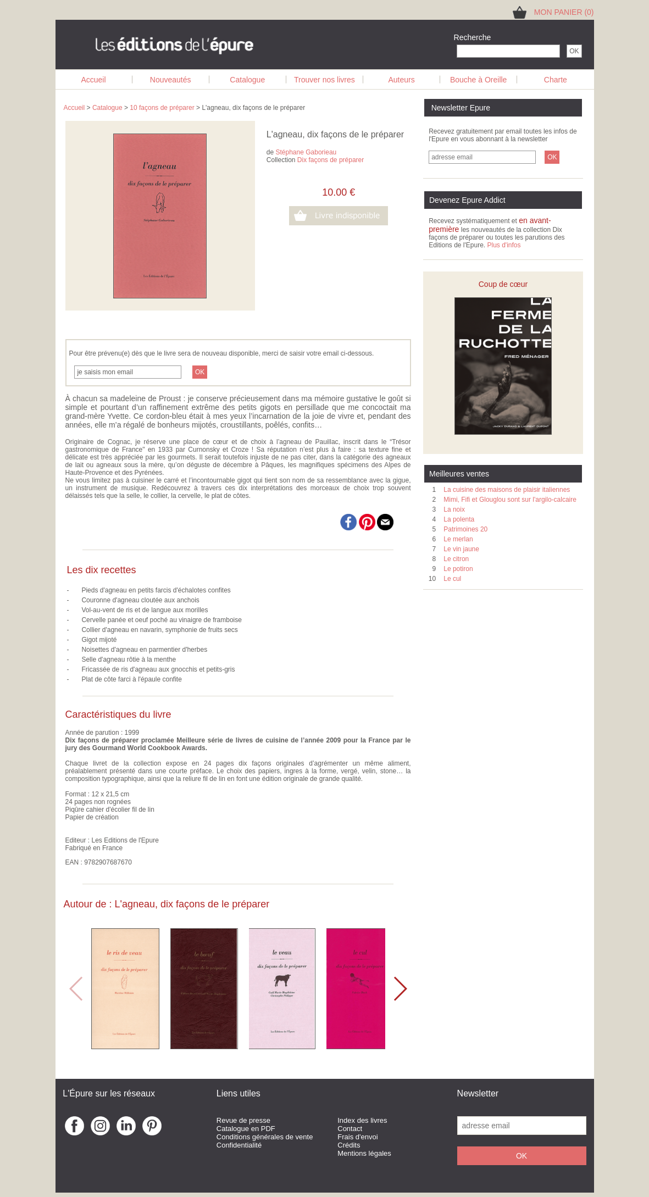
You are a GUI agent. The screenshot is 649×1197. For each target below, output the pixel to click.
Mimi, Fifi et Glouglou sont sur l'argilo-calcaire (509, 499)
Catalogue (247, 79)
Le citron (456, 559)
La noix (454, 509)
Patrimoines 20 (465, 529)
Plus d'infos (503, 245)
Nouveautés (170, 79)
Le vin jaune (461, 549)
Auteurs (401, 79)
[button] (399, 989)
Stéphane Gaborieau (306, 152)
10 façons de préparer (162, 108)
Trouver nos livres (324, 79)
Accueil (93, 79)
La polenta (458, 519)
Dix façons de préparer (330, 160)
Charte (555, 79)
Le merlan (458, 539)
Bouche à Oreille (478, 79)
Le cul (452, 579)
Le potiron (458, 569)
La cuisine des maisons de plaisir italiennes (506, 490)
